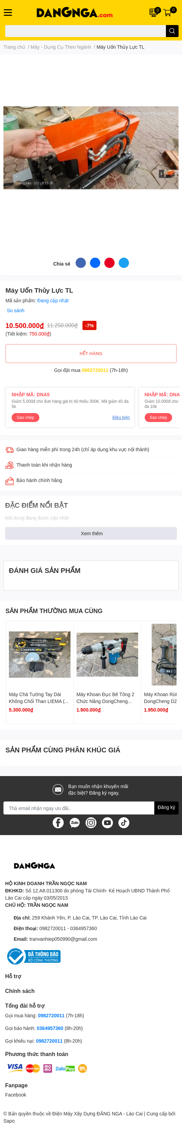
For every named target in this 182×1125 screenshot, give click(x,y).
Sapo (9, 1121)
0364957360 (83, 928)
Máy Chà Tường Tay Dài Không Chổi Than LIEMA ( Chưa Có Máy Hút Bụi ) (37, 701)
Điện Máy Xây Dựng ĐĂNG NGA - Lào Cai (97, 1113)
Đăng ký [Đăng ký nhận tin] (166, 807)
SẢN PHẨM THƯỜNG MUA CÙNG (54, 610)
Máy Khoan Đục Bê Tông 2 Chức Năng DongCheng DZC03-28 (105, 701)
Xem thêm (92, 533)
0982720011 (95, 370)
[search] (172, 31)
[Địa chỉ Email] (91, 808)
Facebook (15, 1095)
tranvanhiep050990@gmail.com (63, 939)
